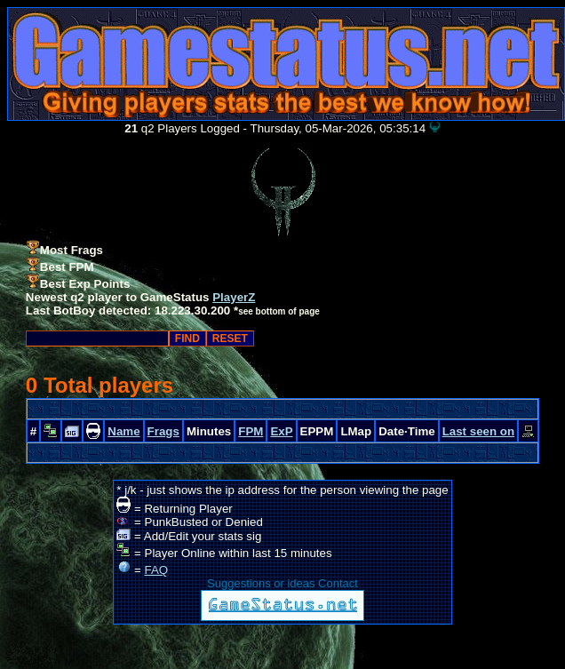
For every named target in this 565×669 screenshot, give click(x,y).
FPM (250, 431)
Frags (163, 431)
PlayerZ (233, 297)
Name (123, 431)
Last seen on (478, 431)
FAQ (157, 570)
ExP (281, 431)
